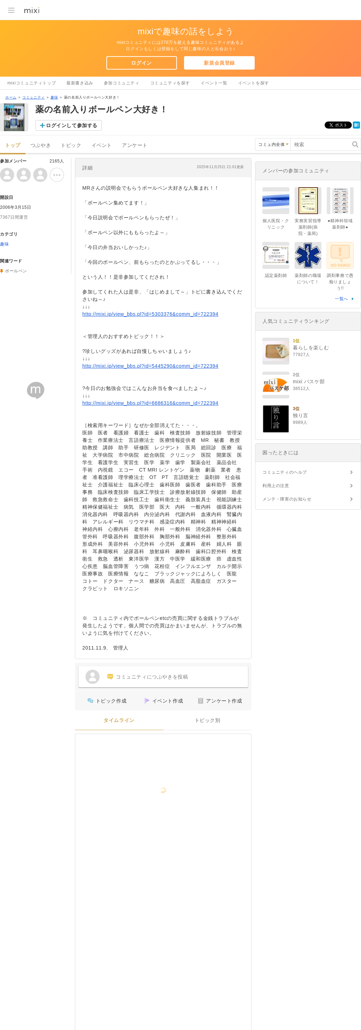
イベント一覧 (214, 83)
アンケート (135, 145)
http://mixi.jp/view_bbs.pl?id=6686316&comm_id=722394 (150, 403)
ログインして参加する (71, 125)
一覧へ (341, 298)
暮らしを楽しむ (311, 347)
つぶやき (40, 145)
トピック (71, 145)
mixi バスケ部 (309, 381)
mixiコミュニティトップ (31, 83)
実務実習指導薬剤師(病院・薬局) (308, 227)
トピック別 (207, 720)
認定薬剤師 (276, 275)
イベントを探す (253, 83)
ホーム (11, 97)
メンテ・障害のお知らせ (287, 499)
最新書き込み (79, 83)
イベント (101, 145)
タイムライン (119, 720)
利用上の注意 (275, 485)
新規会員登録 (219, 63)
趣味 (54, 97)
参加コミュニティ (122, 83)
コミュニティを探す (170, 83)
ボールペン (16, 270)
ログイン (141, 63)
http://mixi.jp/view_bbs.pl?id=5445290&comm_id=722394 (150, 366)
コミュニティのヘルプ (284, 472)
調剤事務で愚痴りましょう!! (340, 282)
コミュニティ (33, 97)
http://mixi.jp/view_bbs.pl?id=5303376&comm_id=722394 (150, 314)
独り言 (300, 415)
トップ (12, 145)
